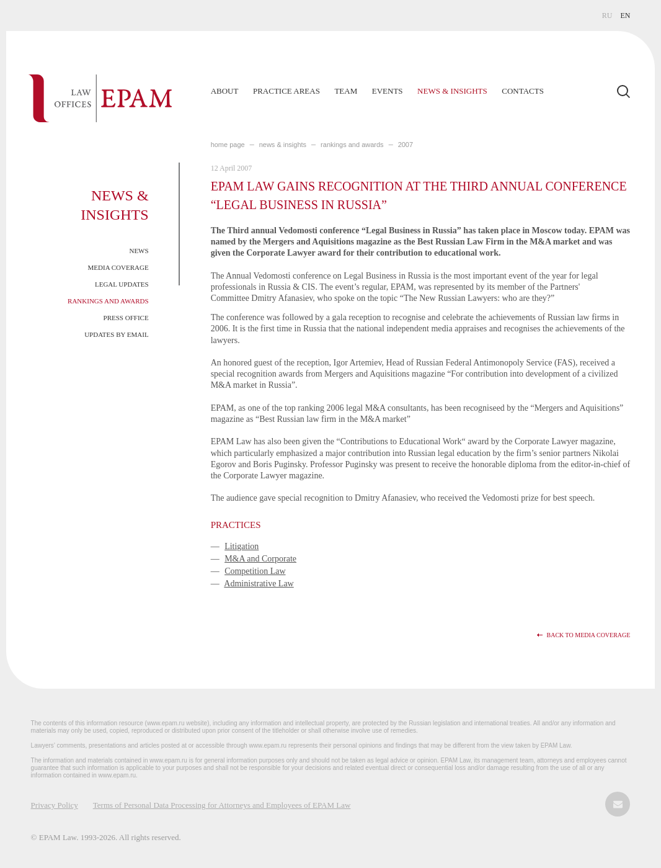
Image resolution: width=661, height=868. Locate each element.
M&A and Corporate (260, 558)
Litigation (241, 546)
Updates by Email (116, 334)
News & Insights (452, 91)
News (138, 250)
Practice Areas (286, 91)
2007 (405, 144)
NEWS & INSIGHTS (282, 144)
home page (228, 144)
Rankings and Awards (108, 301)
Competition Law (254, 571)
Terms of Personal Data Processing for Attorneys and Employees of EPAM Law (222, 805)
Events (387, 91)
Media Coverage (118, 267)
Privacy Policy (54, 805)
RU (607, 15)
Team (345, 91)
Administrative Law (258, 583)
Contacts (523, 91)
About (225, 91)
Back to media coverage (588, 635)
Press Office (126, 317)
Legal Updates (122, 284)
